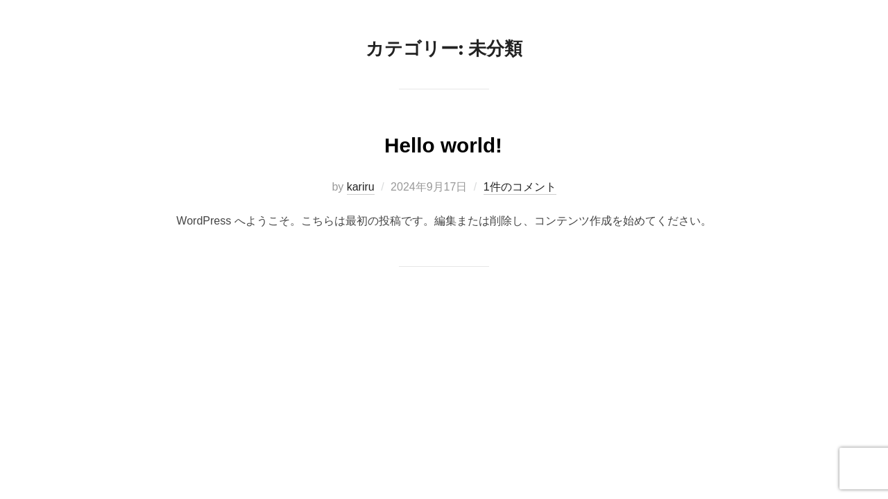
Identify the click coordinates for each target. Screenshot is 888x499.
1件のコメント (520, 187)
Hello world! (443, 142)
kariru (361, 187)
